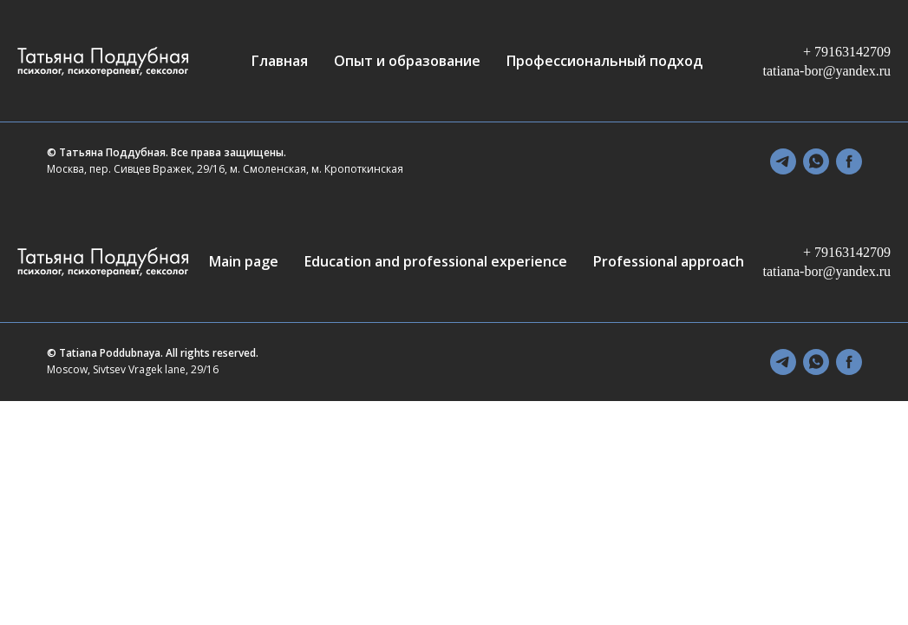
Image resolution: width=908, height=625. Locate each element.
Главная (279, 60)
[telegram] (783, 161)
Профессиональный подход (604, 60)
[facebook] (849, 161)
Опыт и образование (407, 60)
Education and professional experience (435, 261)
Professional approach (668, 261)
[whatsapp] (816, 161)
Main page (243, 261)
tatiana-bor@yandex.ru (826, 70)
